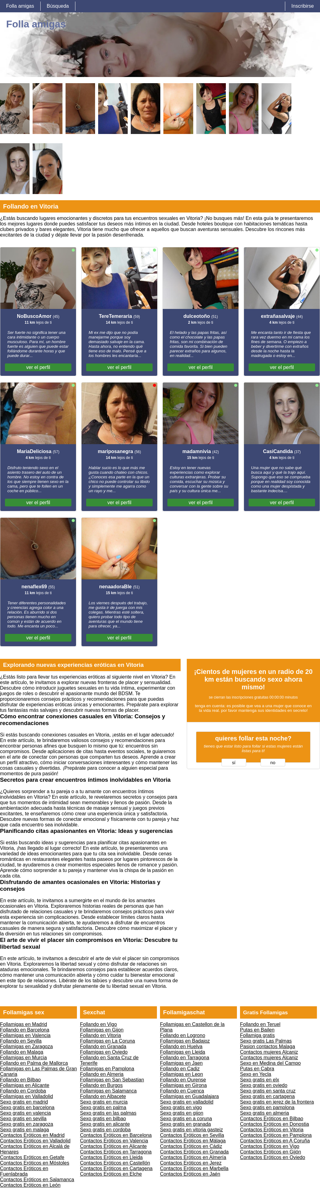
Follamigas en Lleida (182, 1052)
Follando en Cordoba (23, 1090)
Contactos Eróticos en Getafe (32, 1157)
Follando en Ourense (183, 1079)
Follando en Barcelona (24, 1029)
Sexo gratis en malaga (24, 1129)
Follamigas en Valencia (25, 1035)
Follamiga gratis (257, 1035)
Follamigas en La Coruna (107, 1041)
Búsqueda (58, 6)
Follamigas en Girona (183, 1085)
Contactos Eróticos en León (30, 1185)
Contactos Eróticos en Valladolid (35, 1140)
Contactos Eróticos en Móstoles (34, 1163)
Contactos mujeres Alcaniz (269, 1052)
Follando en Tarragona (184, 1057)
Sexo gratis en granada (185, 1124)
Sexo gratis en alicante (105, 1124)
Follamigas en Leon (181, 1074)
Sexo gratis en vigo (181, 1107)
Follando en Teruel (260, 1024)
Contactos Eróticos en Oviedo (272, 1157)
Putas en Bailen (257, 1029)
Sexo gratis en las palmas (108, 1113)
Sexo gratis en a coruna (186, 1118)
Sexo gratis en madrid (24, 1102)
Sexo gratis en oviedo (263, 1085)
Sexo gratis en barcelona (27, 1107)
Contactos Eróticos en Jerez (191, 1163)
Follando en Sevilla (21, 1041)
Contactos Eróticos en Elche (111, 1174)
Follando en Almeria (101, 1074)
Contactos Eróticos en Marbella (194, 1168)
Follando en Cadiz (180, 1068)
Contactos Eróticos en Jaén (190, 1174)
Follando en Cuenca (182, 1090)
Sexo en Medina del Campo (270, 1063)
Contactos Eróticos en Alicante (113, 1146)
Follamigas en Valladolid (26, 1096)
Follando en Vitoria (100, 1035)
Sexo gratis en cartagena (267, 1096)
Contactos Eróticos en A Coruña (275, 1140)
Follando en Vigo (98, 1024)
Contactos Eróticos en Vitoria (271, 1129)
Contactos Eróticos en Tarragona (116, 1151)
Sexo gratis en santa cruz (268, 1090)
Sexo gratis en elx (259, 1079)
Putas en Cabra (257, 1068)
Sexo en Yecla (255, 1074)
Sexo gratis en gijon (181, 1113)
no (272, 762)
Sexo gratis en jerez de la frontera (277, 1102)
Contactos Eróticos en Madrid (32, 1135)
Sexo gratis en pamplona (267, 1107)
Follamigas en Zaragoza (26, 1046)
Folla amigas (20, 6)
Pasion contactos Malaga (267, 1046)
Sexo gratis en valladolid (186, 1102)
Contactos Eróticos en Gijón (270, 1151)
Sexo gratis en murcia (104, 1102)
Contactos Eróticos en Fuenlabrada (24, 1171)
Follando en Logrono (182, 1035)
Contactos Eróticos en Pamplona (276, 1135)
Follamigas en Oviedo (104, 1052)
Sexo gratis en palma (103, 1107)
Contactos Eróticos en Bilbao (271, 1118)
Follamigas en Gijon (101, 1029)
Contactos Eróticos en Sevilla (192, 1135)
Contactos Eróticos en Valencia (114, 1140)
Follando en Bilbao (20, 1079)
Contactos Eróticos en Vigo (269, 1146)
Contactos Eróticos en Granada (194, 1151)
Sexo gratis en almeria (264, 1113)
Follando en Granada (103, 1046)
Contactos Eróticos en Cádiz (191, 1146)
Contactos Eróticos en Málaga (193, 1140)
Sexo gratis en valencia (25, 1113)
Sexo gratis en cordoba (105, 1129)
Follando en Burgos (101, 1085)
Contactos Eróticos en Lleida (111, 1157)
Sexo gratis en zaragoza (26, 1124)
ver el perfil (38, 367)
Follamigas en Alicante (24, 1085)
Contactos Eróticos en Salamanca (37, 1179)
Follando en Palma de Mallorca (34, 1063)
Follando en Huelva (181, 1046)
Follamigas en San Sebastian (112, 1079)
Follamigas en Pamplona (107, 1068)
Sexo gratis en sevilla (23, 1118)
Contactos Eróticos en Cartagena (116, 1168)
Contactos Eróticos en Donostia (274, 1124)
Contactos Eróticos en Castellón (115, 1163)
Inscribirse (302, 6)
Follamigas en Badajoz (185, 1041)
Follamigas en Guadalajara (189, 1096)
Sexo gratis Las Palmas (266, 1041)
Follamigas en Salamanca (108, 1090)
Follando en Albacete (103, 1096)
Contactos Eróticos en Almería (193, 1157)
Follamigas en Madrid (23, 1024)
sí (233, 762)
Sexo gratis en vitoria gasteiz (191, 1129)
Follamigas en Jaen (181, 1063)
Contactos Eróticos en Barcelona (116, 1135)
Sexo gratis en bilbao (103, 1118)
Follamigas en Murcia (23, 1057)
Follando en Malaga (21, 1052)
